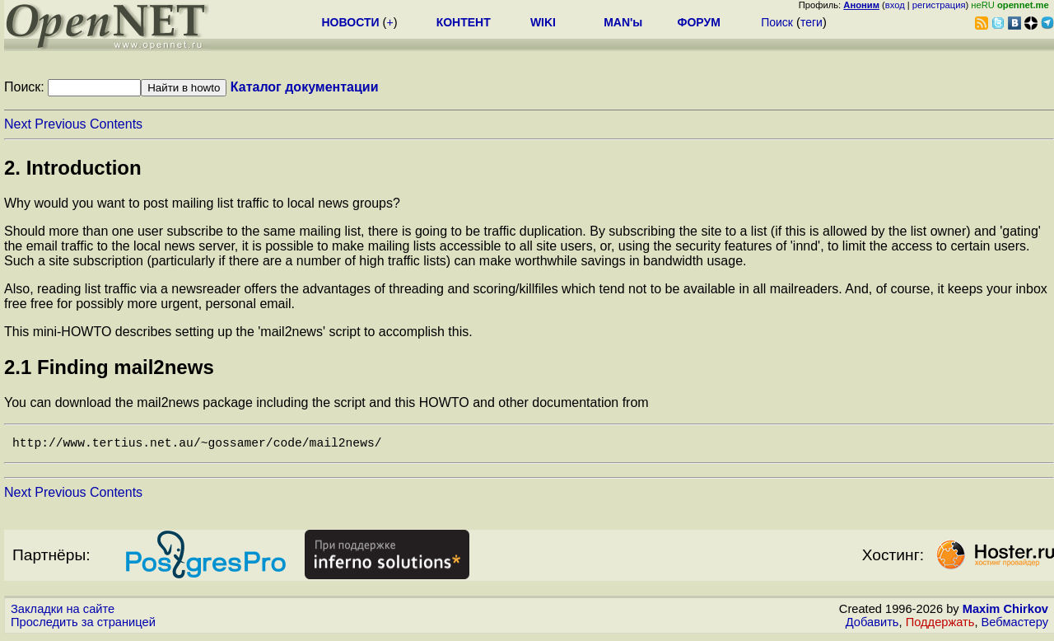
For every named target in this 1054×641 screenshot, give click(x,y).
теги (811, 22)
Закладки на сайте (62, 612)
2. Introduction (73, 168)
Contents (116, 124)
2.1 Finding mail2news (109, 367)
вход (895, 5)
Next (17, 124)
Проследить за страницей (83, 625)
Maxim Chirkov (1005, 612)
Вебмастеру (1015, 625)
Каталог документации (305, 87)
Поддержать (940, 625)
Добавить (872, 625)
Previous (60, 124)
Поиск (777, 22)
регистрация (939, 5)
